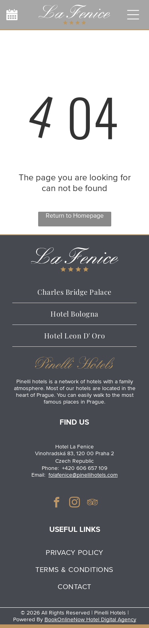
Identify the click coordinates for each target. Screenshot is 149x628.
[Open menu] (133, 15)
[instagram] (75, 503)
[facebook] (57, 503)
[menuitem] (74, 552)
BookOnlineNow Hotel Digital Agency (90, 619)
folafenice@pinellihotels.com (83, 474)
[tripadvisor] (93, 503)
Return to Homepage (75, 216)
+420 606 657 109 (84, 468)
